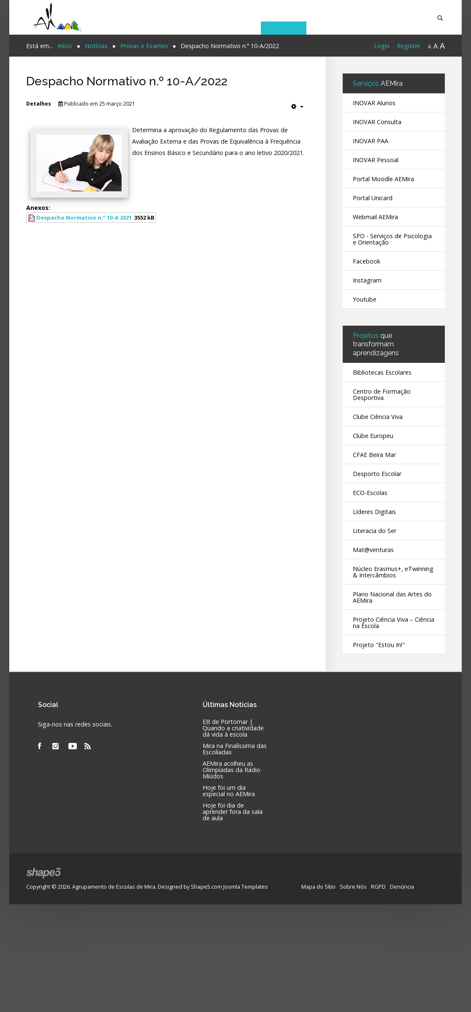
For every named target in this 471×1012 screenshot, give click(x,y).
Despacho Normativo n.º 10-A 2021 (84, 217)
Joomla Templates (245, 886)
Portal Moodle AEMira (383, 179)
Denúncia (402, 886)
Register (408, 46)
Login (382, 46)
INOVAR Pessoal (375, 160)
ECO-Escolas (370, 493)
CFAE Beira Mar (374, 455)
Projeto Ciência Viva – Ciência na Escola (393, 622)
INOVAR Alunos (374, 103)
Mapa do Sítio (318, 886)
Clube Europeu (373, 436)
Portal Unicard (372, 198)
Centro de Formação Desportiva (382, 394)
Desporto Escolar (377, 474)
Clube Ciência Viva (378, 417)
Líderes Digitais (374, 512)
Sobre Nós (353, 886)
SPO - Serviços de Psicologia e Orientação (392, 239)
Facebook (366, 261)
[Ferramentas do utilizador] (297, 106)
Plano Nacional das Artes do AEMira (392, 597)
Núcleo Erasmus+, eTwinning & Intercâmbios (393, 572)
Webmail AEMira (375, 217)
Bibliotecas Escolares (382, 372)
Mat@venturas (373, 550)
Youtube (364, 299)
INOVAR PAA (370, 141)
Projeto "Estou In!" (379, 645)
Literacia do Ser (374, 531)
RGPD (378, 886)
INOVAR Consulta (377, 122)
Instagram (367, 280)
